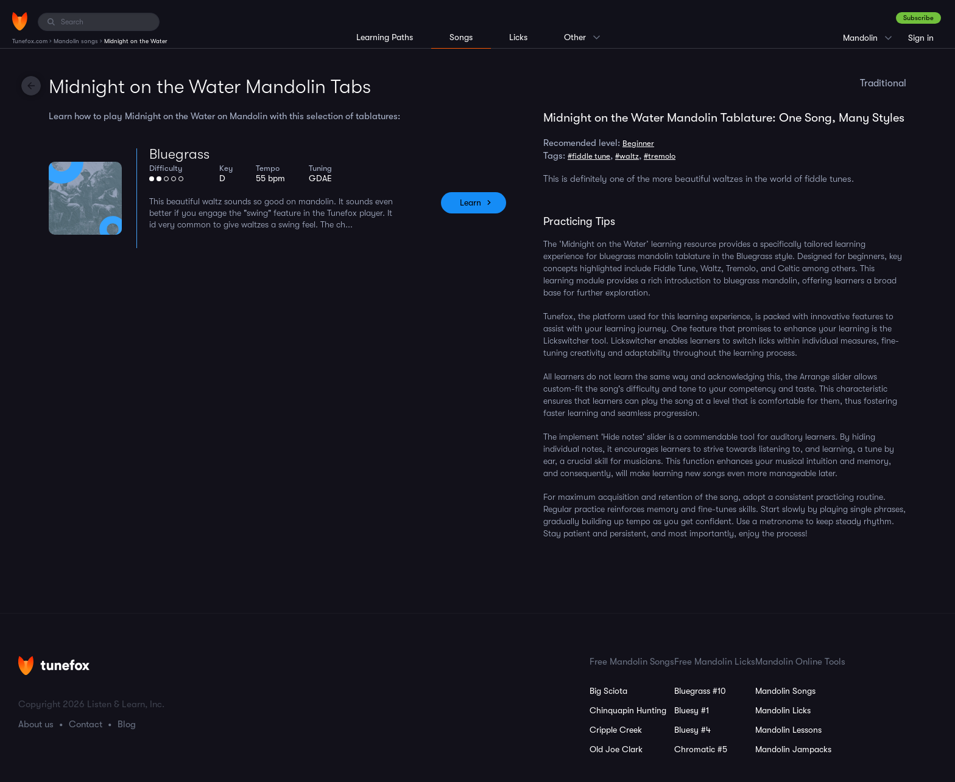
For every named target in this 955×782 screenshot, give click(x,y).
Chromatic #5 (700, 749)
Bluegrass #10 (700, 691)
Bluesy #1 (691, 710)
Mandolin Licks (783, 710)
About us (36, 724)
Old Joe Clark (616, 749)
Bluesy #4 (692, 730)
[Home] (19, 21)
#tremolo (659, 156)
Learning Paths (384, 37)
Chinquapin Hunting (628, 710)
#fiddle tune (589, 156)
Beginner (638, 143)
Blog (127, 724)
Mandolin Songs (785, 691)
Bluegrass (179, 154)
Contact (85, 724)
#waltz (627, 156)
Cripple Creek (616, 730)
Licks (518, 37)
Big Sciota (608, 691)
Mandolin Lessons (788, 730)
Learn (470, 202)
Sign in (921, 38)
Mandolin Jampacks (793, 749)
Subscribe (918, 18)
